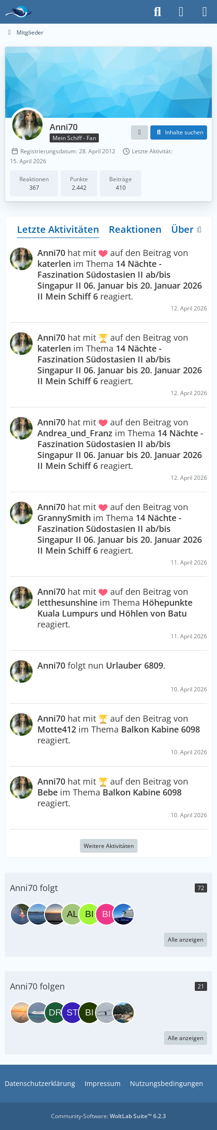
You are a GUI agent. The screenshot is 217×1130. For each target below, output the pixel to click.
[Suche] (157, 11)
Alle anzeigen (185, 940)
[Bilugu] (106, 914)
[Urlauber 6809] (21, 914)
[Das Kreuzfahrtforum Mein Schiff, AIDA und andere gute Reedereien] (18, 11)
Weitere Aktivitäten (109, 846)
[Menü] (204, 11)
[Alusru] (72, 914)
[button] (139, 132)
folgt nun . (101, 665)
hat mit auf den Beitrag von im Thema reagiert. (119, 274)
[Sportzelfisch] (55, 914)
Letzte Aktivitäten (58, 229)
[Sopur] (38, 914)
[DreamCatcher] (55, 1012)
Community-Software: (108, 1116)
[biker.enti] (89, 1012)
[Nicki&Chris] (106, 1012)
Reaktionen (135, 229)
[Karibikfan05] (21, 1012)
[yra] (38, 1012)
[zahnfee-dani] (123, 1012)
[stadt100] (72, 1012)
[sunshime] (123, 914)
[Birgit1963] (89, 914)
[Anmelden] (181, 12)
